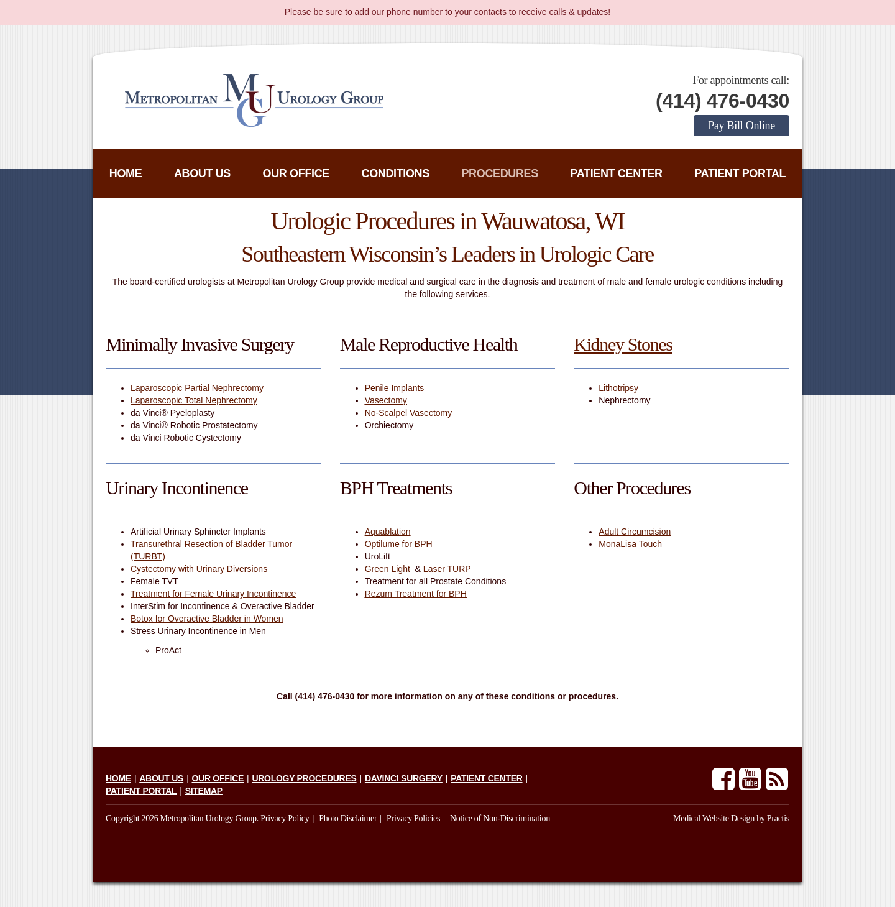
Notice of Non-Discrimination (500, 818)
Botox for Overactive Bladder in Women (207, 619)
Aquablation (388, 531)
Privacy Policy (284, 818)
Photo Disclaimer (348, 818)
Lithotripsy (618, 388)
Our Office (296, 173)
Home (125, 173)
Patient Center (616, 173)
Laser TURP (447, 569)
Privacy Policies (413, 818)
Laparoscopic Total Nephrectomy (194, 400)
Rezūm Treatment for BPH (416, 594)
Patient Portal (740, 173)
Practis (778, 818)
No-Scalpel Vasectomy (408, 413)
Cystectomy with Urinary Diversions (199, 569)
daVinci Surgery (404, 778)
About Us (202, 173)
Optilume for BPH (399, 544)
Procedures (499, 173)
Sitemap (204, 791)
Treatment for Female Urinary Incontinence (213, 594)
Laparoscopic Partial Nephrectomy (197, 388)
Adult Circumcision (635, 531)
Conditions (395, 173)
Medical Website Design (714, 818)
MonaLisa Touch (630, 544)
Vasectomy (386, 400)
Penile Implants (395, 388)
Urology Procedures (304, 778)
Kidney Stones (623, 344)
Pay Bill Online (741, 125)
